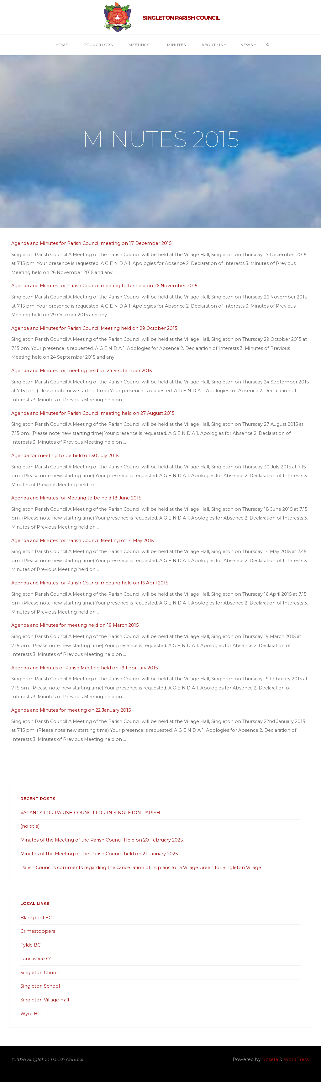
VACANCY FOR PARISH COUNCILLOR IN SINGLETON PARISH (90, 812)
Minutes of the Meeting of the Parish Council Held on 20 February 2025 (101, 840)
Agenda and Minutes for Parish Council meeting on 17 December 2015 (91, 243)
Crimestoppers (37, 931)
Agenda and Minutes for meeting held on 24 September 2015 (81, 370)
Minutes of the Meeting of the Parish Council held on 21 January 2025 (99, 854)
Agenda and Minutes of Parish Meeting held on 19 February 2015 (84, 667)
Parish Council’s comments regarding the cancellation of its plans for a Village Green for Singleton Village (140, 867)
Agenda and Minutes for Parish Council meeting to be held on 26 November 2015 (104, 285)
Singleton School (40, 986)
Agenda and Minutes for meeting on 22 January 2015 (71, 710)
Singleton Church (40, 972)
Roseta (269, 1059)
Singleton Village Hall (44, 1000)
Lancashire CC (36, 959)
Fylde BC (30, 945)
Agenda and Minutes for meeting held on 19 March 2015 (75, 625)
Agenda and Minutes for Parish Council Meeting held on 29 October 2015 (94, 328)
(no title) (29, 826)
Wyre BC (30, 1013)
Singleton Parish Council (181, 17)
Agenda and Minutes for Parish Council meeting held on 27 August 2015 (92, 413)
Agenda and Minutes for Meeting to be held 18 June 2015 (76, 498)
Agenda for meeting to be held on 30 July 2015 (64, 455)
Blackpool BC (36, 918)
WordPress (296, 1059)
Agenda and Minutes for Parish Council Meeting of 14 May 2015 (82, 540)
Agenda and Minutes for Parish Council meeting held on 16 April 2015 (89, 583)
